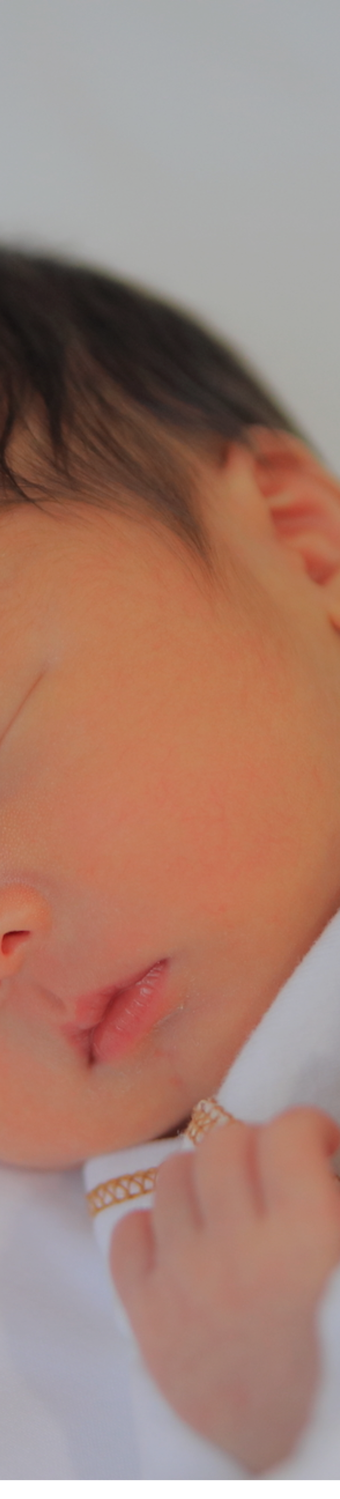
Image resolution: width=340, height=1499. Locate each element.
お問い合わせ (263, 1471)
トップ (40, 1471)
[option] (170, 157)
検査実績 (229, 1471)
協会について (149, 1471)
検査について (72, 1471)
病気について (170, 925)
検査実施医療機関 (191, 1471)
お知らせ (297, 1471)
